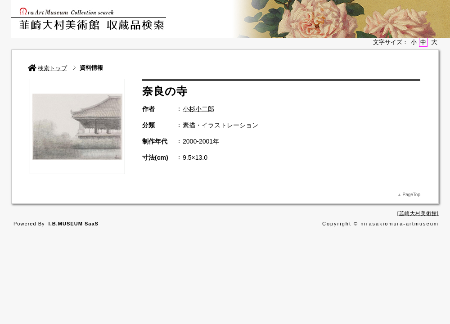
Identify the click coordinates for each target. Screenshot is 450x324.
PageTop (411, 194)
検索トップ (47, 68)
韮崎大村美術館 (418, 213)
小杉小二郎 (198, 108)
